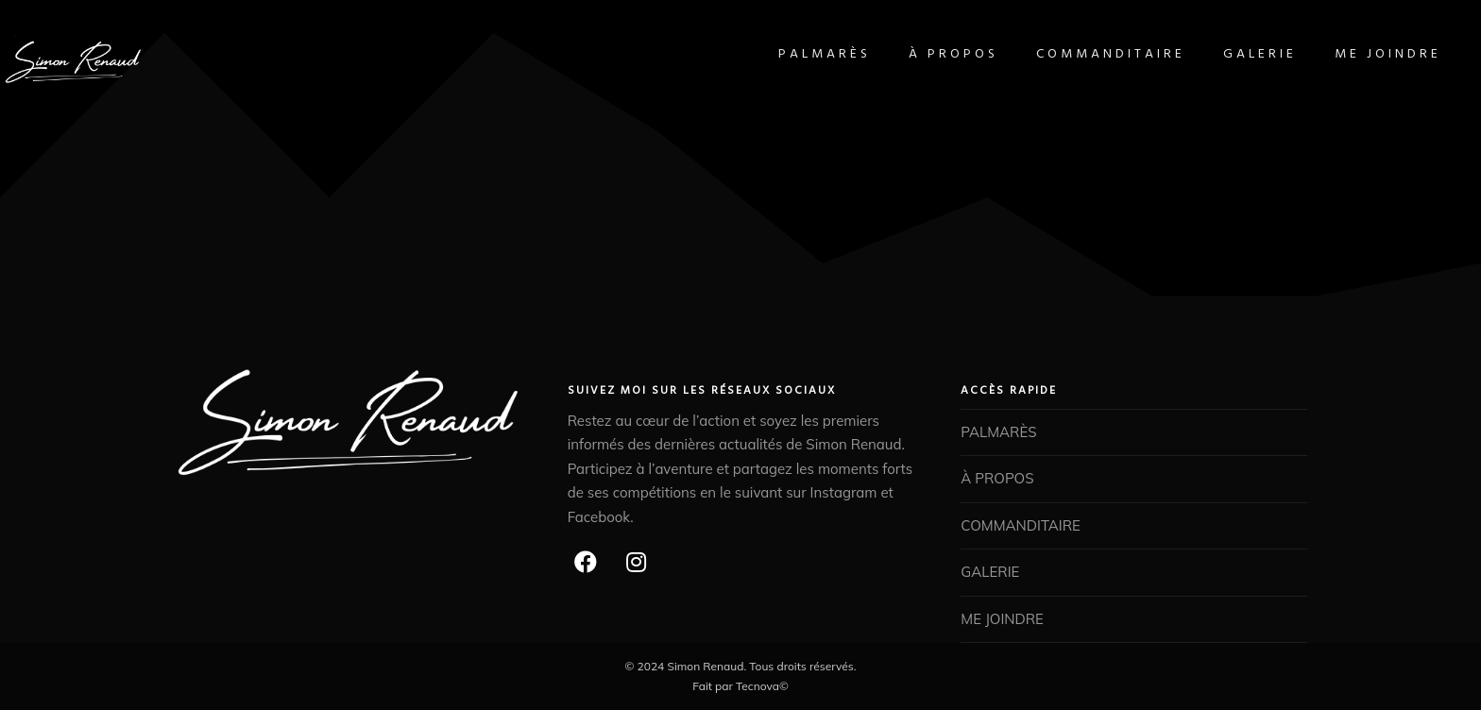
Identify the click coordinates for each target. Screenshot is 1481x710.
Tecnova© (762, 686)
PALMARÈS (798, 54)
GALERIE (1233, 54)
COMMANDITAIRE (1084, 54)
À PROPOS (927, 54)
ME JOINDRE (1361, 54)
